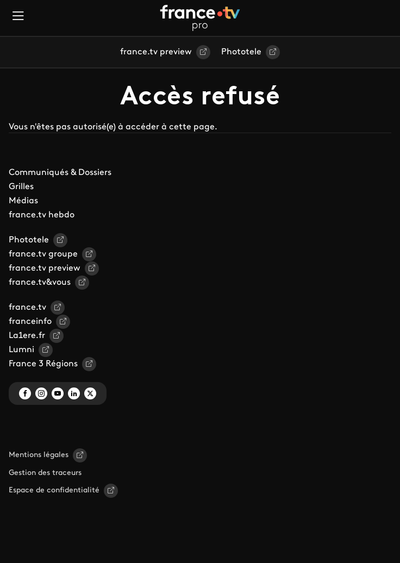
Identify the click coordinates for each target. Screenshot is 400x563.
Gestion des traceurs (45, 473)
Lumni (21, 350)
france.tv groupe (43, 254)
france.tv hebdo (41, 215)
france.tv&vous (40, 282)
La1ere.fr (27, 335)
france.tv (27, 307)
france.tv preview (156, 52)
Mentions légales (38, 455)
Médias (23, 201)
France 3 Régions (43, 364)
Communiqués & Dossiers (60, 172)
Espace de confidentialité (54, 490)
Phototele (241, 52)
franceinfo (30, 321)
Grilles (21, 187)
